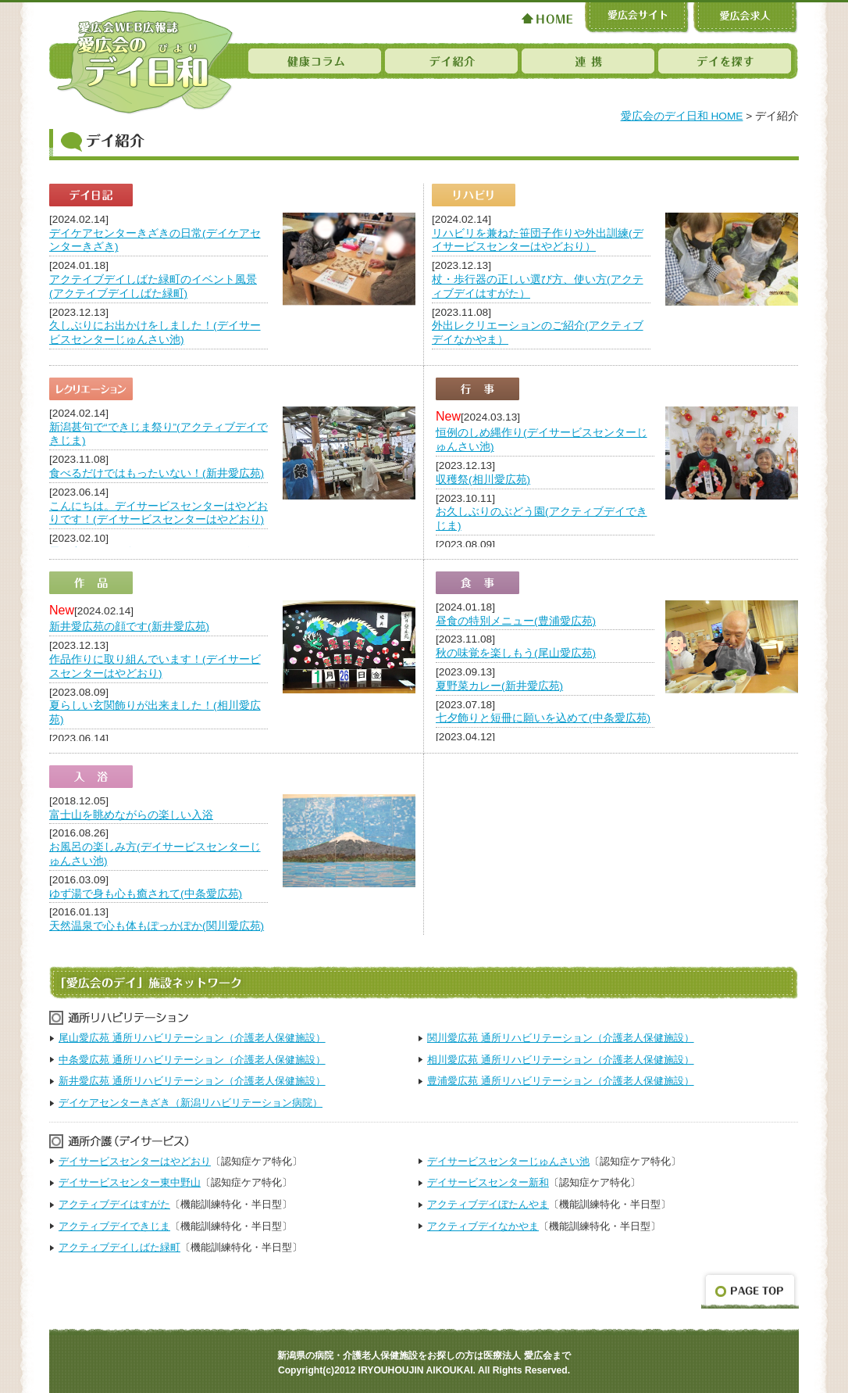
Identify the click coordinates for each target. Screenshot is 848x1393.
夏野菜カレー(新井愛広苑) (499, 686)
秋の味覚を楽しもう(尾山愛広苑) (516, 653)
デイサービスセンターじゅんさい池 (508, 1161)
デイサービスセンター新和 (488, 1182)
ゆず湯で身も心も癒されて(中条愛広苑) (145, 894)
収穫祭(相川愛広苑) (483, 479)
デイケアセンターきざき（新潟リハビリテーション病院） (190, 1102)
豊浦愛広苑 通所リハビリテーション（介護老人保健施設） (560, 1081)
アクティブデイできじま (114, 1226)
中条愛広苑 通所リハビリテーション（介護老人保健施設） (192, 1059)
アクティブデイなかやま (483, 1226)
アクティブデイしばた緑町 (119, 1247)
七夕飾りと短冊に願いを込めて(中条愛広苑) (543, 718)
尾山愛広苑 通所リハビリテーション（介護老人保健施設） (192, 1038)
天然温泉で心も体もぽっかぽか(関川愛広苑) (156, 926)
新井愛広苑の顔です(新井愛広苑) (129, 626)
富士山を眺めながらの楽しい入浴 (131, 815)
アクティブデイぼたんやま (488, 1204)
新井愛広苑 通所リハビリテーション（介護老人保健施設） (192, 1081)
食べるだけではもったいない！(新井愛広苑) (156, 473)
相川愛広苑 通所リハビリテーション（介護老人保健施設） (560, 1059)
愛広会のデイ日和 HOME (682, 116)
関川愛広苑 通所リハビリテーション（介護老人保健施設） (560, 1038)
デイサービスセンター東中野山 (130, 1182)
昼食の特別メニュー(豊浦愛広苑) (516, 621)
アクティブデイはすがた (114, 1204)
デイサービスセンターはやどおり (135, 1161)
